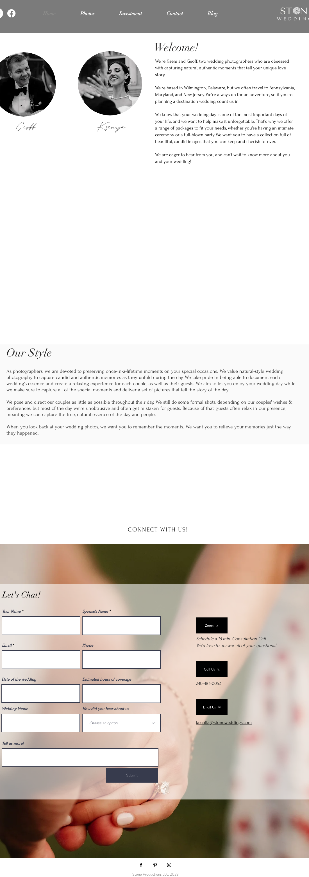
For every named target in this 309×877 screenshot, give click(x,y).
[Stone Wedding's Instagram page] (169, 865)
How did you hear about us (105, 709)
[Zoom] (212, 625)
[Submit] (132, 775)
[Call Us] (212, 669)
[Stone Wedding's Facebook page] (141, 865)
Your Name (11, 611)
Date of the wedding (19, 679)
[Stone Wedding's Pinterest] (155, 865)
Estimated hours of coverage (106, 679)
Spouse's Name (95, 611)
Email (6, 645)
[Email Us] (212, 707)
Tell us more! (13, 743)
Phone (87, 645)
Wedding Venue (15, 709)
